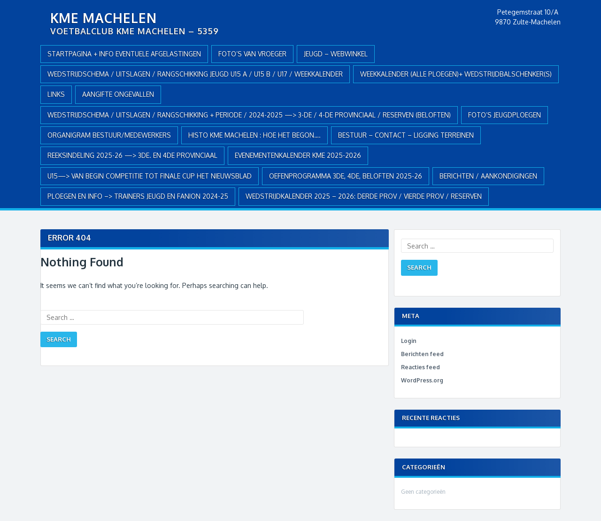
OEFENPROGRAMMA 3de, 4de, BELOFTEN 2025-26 (345, 176)
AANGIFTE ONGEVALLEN (118, 94)
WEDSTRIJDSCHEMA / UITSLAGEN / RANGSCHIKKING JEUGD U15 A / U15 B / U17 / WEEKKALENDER (195, 74)
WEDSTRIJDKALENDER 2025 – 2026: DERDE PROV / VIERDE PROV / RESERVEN (364, 196)
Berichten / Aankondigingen (488, 176)
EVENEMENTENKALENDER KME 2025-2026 (298, 155)
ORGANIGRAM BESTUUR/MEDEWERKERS (109, 135)
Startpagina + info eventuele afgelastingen (124, 54)
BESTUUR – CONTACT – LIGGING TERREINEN (406, 135)
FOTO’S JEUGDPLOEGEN (504, 115)
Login (408, 340)
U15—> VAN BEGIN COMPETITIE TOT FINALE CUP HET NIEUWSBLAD (149, 176)
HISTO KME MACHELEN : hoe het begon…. (254, 135)
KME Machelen (103, 17)
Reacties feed (420, 367)
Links (56, 94)
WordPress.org (422, 380)
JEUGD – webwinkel (336, 54)
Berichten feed (422, 354)
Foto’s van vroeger (252, 54)
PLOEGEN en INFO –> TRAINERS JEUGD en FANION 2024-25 (137, 196)
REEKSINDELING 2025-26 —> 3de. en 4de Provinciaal (132, 155)
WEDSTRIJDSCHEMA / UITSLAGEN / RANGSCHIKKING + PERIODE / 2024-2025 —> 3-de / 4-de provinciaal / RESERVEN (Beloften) (249, 115)
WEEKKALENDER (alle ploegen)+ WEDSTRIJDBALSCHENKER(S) (456, 74)
